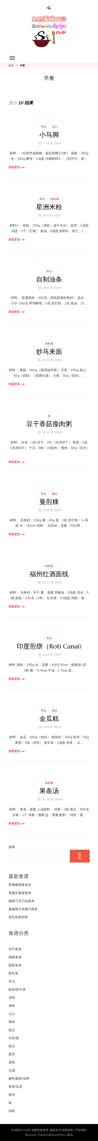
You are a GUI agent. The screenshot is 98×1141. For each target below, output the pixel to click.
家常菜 (13, 973)
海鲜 (11, 1006)
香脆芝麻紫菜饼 (19, 893)
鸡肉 (11, 1111)
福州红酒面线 (49, 574)
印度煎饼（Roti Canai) (49, 646)
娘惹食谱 (14, 965)
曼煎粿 (49, 502)
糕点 (54, 494)
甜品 (11, 1030)
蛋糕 (11, 1062)
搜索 (11, 847)
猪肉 (11, 1022)
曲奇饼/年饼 (17, 989)
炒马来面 (49, 351)
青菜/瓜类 (15, 1086)
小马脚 (49, 135)
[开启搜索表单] (49, 8)
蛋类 (11, 1054)
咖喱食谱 (14, 957)
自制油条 (49, 279)
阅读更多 (14, 167)
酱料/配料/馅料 (19, 1078)
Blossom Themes (36, 1135)
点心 (54, 127)
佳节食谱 (14, 949)
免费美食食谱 (40, 1130)
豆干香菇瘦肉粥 (49, 424)
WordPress (58, 1135)
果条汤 (49, 791)
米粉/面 (55, 199)
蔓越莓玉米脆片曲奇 (23, 909)
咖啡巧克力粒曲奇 (21, 901)
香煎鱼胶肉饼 (18, 917)
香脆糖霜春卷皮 (19, 885)
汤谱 (11, 998)
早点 (43, 127)
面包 (11, 1095)
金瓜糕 (49, 718)
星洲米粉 (49, 207)
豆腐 (11, 1070)
